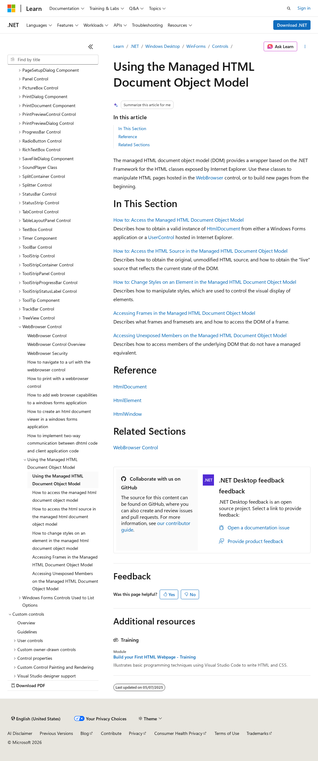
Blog (84, 733)
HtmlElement (127, 400)
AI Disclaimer (19, 733)
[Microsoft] (11, 8)
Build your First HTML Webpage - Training (154, 657)
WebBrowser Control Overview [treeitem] (56, 344)
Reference (127, 136)
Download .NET (292, 25)
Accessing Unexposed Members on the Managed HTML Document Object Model (200, 335)
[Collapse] (90, 46)
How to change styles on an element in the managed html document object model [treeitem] (60, 540)
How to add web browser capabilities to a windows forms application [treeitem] (62, 398)
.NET (134, 46)
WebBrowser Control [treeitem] (46, 335)
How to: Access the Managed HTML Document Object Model (178, 219)
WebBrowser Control (135, 447)
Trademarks (257, 733)
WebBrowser (209, 177)
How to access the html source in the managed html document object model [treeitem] (64, 516)
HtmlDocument (223, 228)
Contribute (111, 733)
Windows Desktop (162, 46)
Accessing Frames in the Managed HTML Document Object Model (184, 313)
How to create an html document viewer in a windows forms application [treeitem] (59, 418)
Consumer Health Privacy (178, 733)
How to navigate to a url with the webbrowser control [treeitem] (58, 366)
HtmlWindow (127, 413)
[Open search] (289, 8)
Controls (220, 46)
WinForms (196, 46)
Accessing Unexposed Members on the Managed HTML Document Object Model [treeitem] (65, 580)
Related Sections (134, 144)
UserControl (161, 237)
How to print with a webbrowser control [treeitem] (58, 382)
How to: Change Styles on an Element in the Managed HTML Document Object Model (204, 282)
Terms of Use (227, 733)
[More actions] (305, 47)
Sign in (304, 8)
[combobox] (52, 60)
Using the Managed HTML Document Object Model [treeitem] (57, 480)
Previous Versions (56, 733)
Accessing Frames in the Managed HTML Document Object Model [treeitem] (65, 561)
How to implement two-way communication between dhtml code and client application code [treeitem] (62, 443)
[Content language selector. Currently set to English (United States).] (35, 719)
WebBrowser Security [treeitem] (47, 353)
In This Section (132, 128)
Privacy (136, 733)
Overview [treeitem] (26, 623)
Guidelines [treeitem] (27, 632)
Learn (118, 46)
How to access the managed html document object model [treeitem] (64, 496)
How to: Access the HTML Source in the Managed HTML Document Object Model (200, 250)
